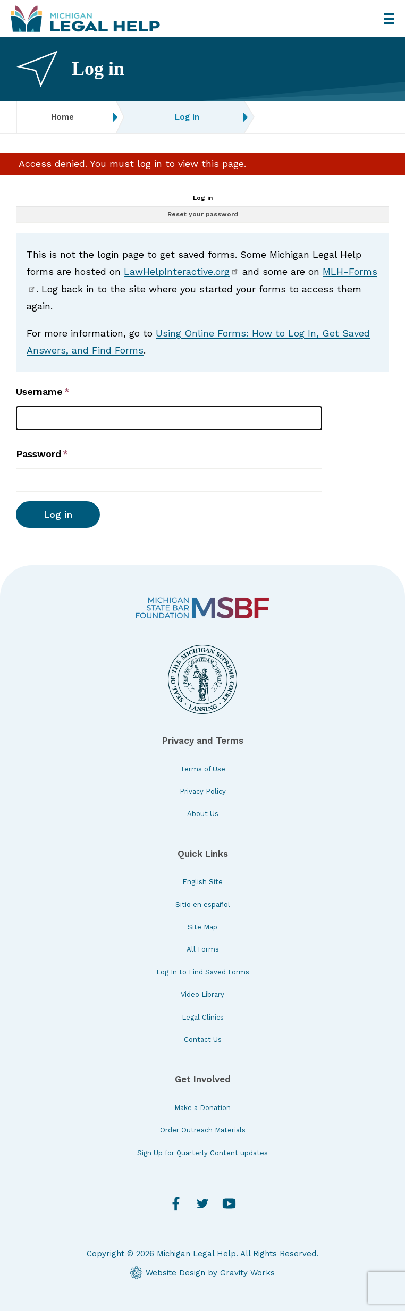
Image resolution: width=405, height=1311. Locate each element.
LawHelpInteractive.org (181, 271)
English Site (202, 882)
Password (38, 453)
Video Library (202, 994)
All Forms (203, 949)
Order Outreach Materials (203, 1130)
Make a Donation (202, 1108)
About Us (202, 814)
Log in (203, 197)
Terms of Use (202, 769)
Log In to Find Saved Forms (202, 972)
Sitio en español (202, 905)
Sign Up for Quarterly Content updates (202, 1153)
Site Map (202, 927)
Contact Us (203, 1040)
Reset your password (202, 214)
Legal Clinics (203, 1017)
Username (39, 391)
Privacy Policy (203, 791)
